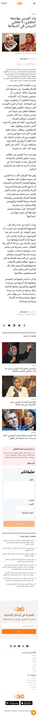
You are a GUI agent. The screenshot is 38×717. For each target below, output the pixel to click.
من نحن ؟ (33, 677)
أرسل (19, 631)
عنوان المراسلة (27, 513)
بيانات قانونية (32, 684)
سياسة (34, 14)
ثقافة (34, 662)
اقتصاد (34, 657)
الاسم (31, 504)
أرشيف (34, 689)
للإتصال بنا (33, 687)
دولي (35, 671)
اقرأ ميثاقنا (31, 463)
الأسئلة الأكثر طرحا (31, 680)
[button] (33, 712)
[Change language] (4, 3)
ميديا (34, 664)
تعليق (31, 479)
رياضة (34, 667)
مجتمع (34, 660)
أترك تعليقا (19, 524)
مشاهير (34, 669)
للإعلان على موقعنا (31, 682)
